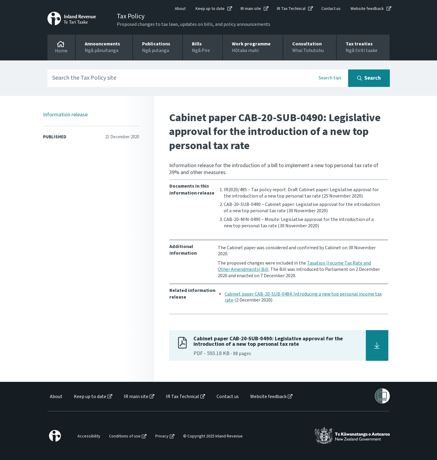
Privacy (161, 436)
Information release (65, 114)
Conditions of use (125, 436)
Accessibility (88, 436)
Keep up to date (210, 9)
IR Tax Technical (291, 9)
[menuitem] (55, 397)
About (180, 9)
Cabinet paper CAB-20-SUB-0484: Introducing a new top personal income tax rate (303, 297)
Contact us (331, 9)
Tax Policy (130, 16)
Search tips (330, 78)
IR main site (251, 9)
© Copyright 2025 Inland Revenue (213, 436)
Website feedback (367, 9)
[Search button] (369, 78)
